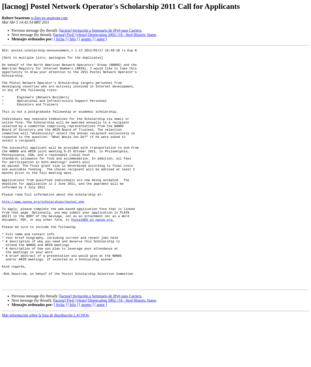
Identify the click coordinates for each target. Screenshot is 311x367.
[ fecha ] (60, 39)
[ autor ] (101, 39)
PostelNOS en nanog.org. (92, 254)
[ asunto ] (86, 39)
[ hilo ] (73, 39)
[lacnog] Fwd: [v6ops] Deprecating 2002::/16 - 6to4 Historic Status (104, 35)
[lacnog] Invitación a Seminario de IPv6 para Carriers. (100, 30)
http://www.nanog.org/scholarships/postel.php (43, 232)
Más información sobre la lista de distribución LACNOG (46, 363)
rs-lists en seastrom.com (49, 18)
